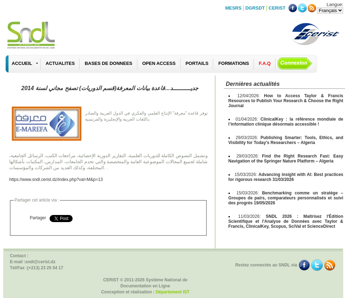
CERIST (276, 8)
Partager (38, 217)
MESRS (233, 8)
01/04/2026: (285, 122)
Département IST (172, 291)
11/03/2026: (285, 221)
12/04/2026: (285, 100)
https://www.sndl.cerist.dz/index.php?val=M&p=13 (56, 179)
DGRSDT (255, 8)
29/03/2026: (285, 140)
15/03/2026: (285, 177)
